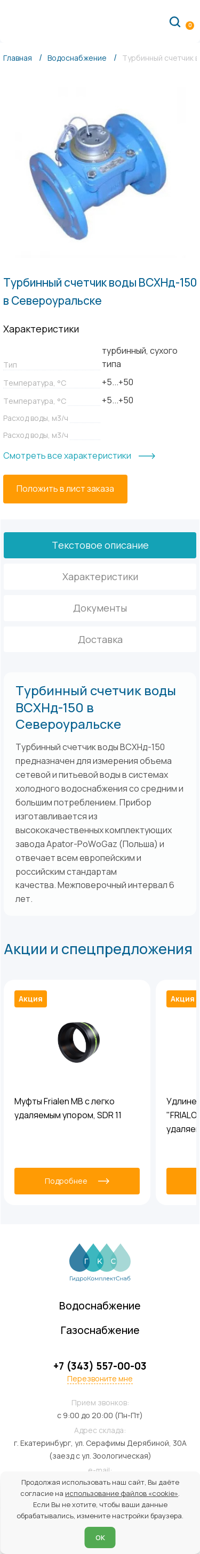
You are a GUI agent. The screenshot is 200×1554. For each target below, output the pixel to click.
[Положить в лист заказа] (65, 489)
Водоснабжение (100, 1306)
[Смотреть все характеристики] (79, 456)
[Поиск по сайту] (175, 21)
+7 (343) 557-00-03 (100, 1366)
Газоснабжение (100, 1330)
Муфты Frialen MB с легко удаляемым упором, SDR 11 (68, 1108)
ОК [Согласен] (100, 1537)
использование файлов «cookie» (121, 1493)
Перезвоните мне (100, 1379)
